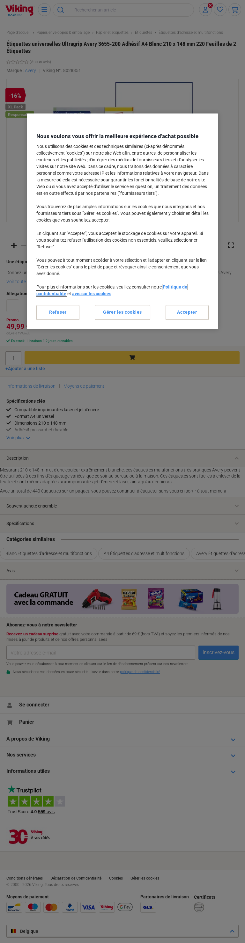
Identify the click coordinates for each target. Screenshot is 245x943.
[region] (122, 221)
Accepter (187, 312)
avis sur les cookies (91, 293)
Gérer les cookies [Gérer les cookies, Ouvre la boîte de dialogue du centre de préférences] (122, 312)
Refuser (58, 312)
